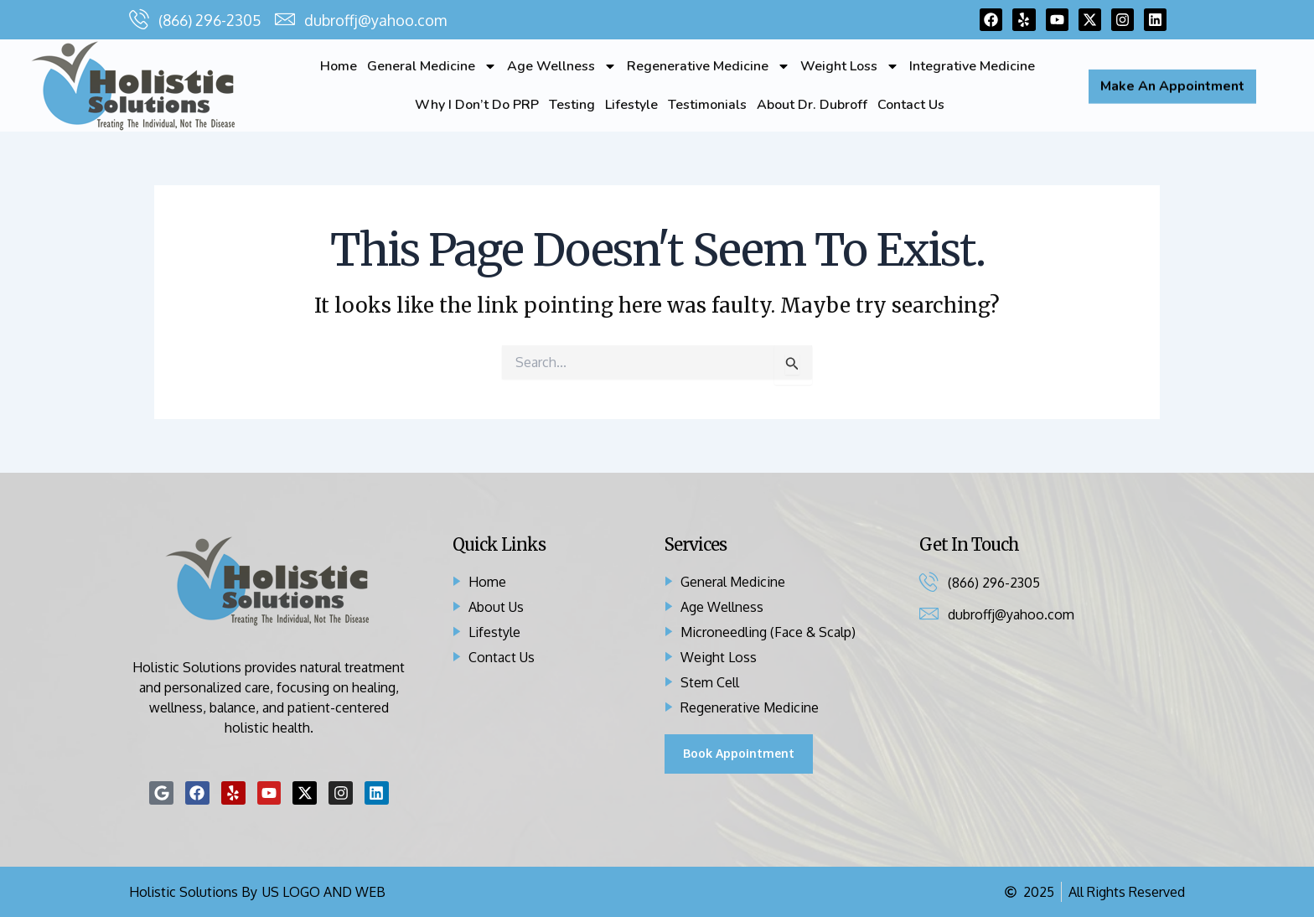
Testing (572, 105)
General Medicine (432, 66)
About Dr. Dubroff (812, 105)
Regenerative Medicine (708, 66)
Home (338, 66)
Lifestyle (631, 105)
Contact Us (910, 105)
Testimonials (707, 105)
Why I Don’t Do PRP (477, 105)
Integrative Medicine (972, 66)
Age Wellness (562, 66)
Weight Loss (849, 66)
